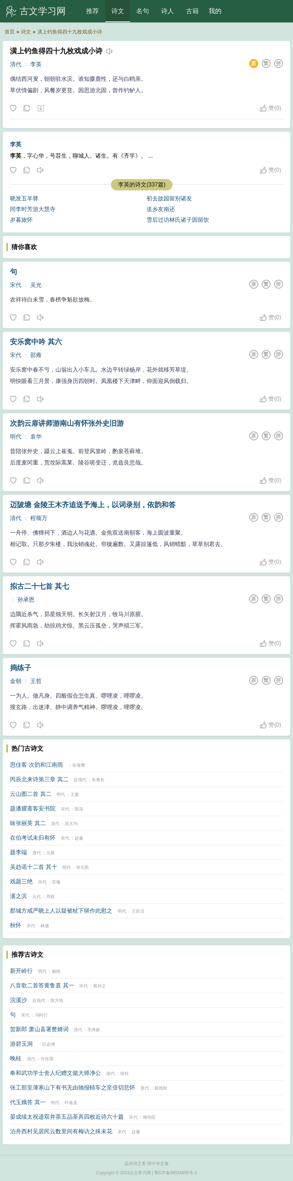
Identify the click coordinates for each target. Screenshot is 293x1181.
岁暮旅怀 (21, 220)
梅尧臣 (149, 1117)
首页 (10, 32)
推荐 (92, 11)
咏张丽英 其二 (28, 823)
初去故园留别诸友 (169, 198)
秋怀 (15, 925)
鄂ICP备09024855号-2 (175, 1172)
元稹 (50, 852)
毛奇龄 (93, 1029)
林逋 (45, 925)
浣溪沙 (18, 1000)
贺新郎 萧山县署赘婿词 (39, 1029)
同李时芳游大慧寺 (32, 209)
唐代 (36, 852)
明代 (15, 437)
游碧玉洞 (21, 1044)
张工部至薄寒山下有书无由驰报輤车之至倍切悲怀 (72, 1088)
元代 (36, 896)
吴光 (36, 285)
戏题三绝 (21, 881)
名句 (142, 11)
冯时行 (41, 1015)
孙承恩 (25, 600)
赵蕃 (79, 838)
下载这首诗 (40, 108)
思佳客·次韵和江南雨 (36, 765)
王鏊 (74, 794)
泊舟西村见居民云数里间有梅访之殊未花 (61, 1131)
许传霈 (47, 1058)
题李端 (18, 852)
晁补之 (99, 985)
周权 (50, 896)
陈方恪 (56, 1000)
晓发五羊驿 (24, 198)
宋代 (15, 285)
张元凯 (82, 867)
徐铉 (124, 1073)
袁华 (36, 437)
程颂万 (38, 518)
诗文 (117, 11)
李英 (36, 64)
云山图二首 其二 (30, 794)
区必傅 (48, 1044)
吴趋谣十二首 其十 (33, 867)
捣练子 (20, 668)
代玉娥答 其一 (28, 1102)
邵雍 (36, 355)
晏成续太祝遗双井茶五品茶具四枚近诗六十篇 (67, 1117)
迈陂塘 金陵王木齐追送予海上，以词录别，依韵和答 (93, 505)
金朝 (15, 681)
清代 (15, 64)
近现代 (80, 779)
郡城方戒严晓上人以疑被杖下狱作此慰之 (61, 911)
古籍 (192, 11)
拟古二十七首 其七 (39, 586)
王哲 (36, 681)
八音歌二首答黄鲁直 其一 (42, 985)
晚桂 (15, 1058)
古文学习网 (43, 11)
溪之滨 (18, 896)
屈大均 (71, 823)
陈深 (79, 809)
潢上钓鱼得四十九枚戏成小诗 (69, 32)
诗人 (167, 11)
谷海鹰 (78, 765)
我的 (215, 11)
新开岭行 (21, 971)
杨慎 (56, 971)
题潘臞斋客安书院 (32, 808)
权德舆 (160, 1088)
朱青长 (98, 779)
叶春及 (71, 1102)
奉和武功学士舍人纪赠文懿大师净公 (55, 1073)
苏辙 (56, 882)
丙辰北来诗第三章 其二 (39, 779)
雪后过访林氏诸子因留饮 (177, 220)
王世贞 (138, 911)
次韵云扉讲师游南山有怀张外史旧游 (67, 423)
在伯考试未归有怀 (32, 838)
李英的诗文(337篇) (141, 185)
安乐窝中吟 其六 (36, 342)
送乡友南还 (160, 209)
